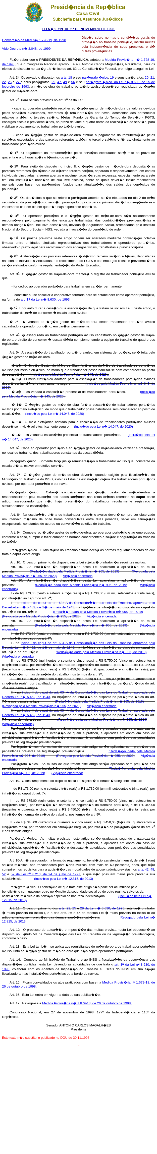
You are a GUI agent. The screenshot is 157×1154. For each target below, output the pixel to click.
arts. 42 (143, 869)
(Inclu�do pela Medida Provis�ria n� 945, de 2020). (69, 374)
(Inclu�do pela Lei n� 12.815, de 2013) (63, 879)
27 (18, 82)
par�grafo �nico (95, 77)
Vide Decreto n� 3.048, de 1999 (26, 48)
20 (146, 77)
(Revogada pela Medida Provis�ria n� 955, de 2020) (41, 616)
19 (112, 77)
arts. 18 (67, 77)
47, (59, 82)
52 (4, 874)
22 (4, 82)
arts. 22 (64, 908)
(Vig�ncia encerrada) (18, 656)
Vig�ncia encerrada (78, 576)
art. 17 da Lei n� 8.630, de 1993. (46, 299)
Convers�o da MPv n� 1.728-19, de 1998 (34, 40)
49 (65, 82)
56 (73, 82)
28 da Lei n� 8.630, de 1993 (102, 908)
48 (152, 869)
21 (152, 77)
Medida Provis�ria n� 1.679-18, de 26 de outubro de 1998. (87, 1003)
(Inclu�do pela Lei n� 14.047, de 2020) (54, 414)
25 (10, 82)
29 (53, 82)
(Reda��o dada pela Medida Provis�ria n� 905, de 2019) (74, 571)
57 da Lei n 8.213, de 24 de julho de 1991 (45, 874)
